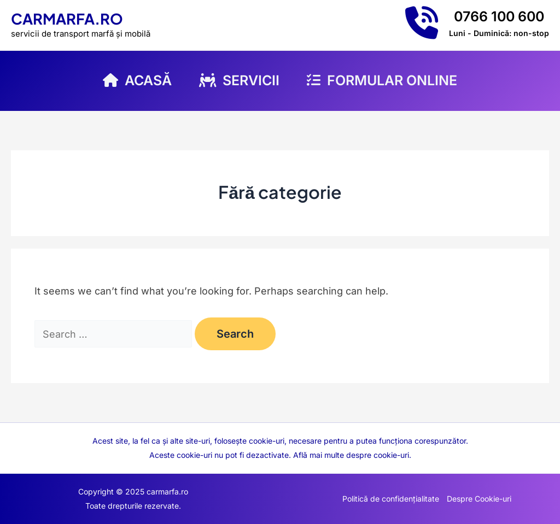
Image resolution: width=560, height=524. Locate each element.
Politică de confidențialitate (390, 498)
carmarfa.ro (67, 18)
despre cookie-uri (377, 455)
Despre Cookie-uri (479, 498)
